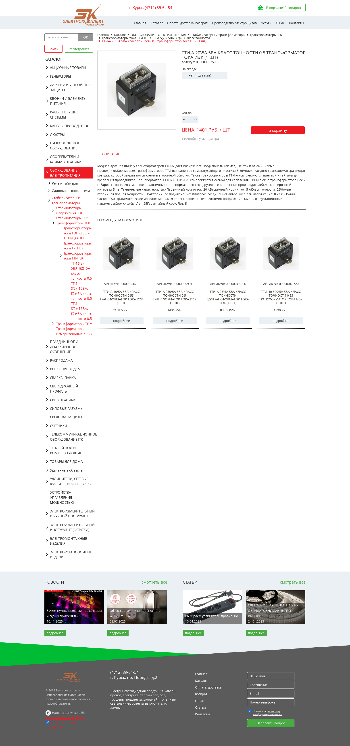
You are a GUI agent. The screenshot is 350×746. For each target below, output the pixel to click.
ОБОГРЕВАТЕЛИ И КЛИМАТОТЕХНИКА (65, 159)
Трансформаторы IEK (73, 223)
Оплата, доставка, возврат (187, 23)
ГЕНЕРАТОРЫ (60, 76)
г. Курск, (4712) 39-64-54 (150, 7)
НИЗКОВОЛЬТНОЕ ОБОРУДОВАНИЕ (65, 145)
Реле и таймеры (65, 183)
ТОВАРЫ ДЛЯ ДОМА (66, 461)
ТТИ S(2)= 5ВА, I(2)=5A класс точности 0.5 (81, 271)
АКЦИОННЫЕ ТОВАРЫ (68, 67)
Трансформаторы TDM (74, 323)
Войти (53, 49)
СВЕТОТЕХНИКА (62, 399)
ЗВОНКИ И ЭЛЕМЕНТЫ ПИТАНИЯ (68, 101)
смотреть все (154, 582)
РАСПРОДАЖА (61, 360)
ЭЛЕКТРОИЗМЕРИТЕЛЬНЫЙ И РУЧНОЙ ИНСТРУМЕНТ (71, 514)
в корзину (278, 130)
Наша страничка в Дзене (65, 718)
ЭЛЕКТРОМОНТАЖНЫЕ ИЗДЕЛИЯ (68, 541)
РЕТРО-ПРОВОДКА (65, 369)
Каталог (157, 23)
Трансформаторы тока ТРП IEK (78, 246)
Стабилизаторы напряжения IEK (69, 210)
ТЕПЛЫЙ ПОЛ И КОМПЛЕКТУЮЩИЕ (66, 450)
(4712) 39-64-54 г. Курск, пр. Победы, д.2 (133, 674)
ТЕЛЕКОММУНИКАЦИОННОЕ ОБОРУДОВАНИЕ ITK (71, 437)
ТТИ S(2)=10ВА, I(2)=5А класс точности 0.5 (81, 291)
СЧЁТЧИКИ (58, 425)
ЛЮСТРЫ (57, 134)
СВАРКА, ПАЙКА (63, 377)
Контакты (296, 23)
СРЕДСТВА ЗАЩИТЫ (66, 417)
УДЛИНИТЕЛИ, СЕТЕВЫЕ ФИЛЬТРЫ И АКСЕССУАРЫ (71, 481)
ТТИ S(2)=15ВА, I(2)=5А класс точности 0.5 (81, 311)
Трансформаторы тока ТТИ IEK (78, 256)
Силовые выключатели (71, 190)
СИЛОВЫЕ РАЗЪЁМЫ (66, 408)
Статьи (200, 707)
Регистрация (79, 49)
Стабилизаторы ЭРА (72, 218)
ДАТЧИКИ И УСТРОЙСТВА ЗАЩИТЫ (70, 87)
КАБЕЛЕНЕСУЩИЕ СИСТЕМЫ (64, 114)
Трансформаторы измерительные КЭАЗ (74, 331)
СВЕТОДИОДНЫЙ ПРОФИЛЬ (64, 388)
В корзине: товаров (283, 7)
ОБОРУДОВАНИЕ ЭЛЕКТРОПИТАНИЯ (65, 173)
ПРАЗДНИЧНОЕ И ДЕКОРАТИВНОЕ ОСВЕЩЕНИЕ (64, 346)
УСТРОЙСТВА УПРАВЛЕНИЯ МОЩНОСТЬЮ (62, 497)
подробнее (121, 321)
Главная (140, 23)
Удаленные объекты (66, 470)
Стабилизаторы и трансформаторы (66, 200)
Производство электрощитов (234, 23)
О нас (280, 23)
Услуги (266, 23)
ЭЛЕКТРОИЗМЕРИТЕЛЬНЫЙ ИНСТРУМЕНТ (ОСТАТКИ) (71, 527)
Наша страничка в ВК (68, 712)
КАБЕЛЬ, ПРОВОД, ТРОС (69, 125)
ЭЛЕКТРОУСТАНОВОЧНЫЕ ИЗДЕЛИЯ (71, 554)
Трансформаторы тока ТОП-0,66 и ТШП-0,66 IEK (78, 233)
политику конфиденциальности (267, 712)
